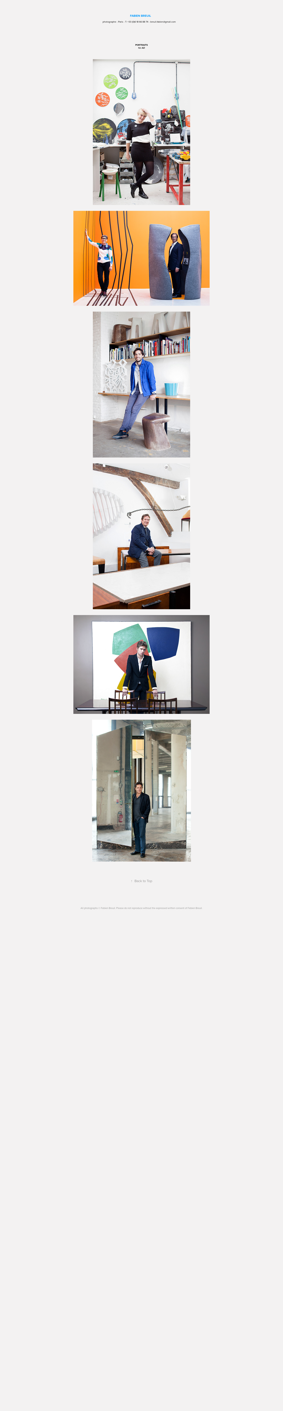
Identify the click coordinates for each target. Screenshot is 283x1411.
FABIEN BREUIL (140, 16)
